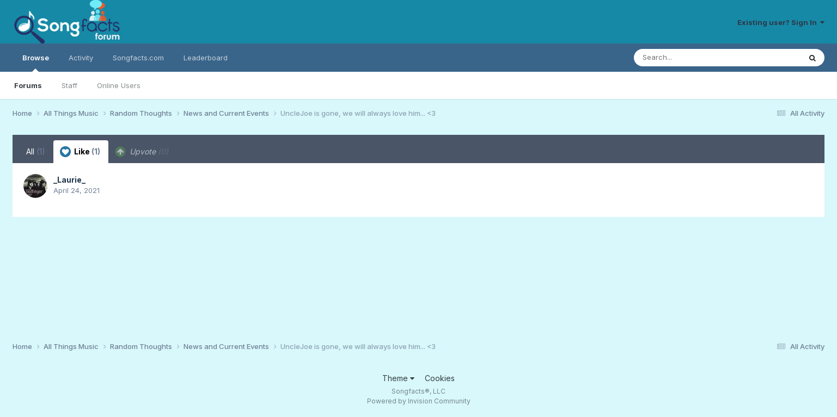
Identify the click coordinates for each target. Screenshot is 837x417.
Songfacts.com (138, 57)
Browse (35, 62)
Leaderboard (206, 57)
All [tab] (35, 151)
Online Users (118, 85)
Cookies (440, 378)
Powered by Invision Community (419, 401)
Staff (69, 85)
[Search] (687, 57)
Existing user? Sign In (780, 22)
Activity (81, 57)
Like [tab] (80, 151)
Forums (28, 85)
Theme (398, 378)
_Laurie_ (69, 179)
